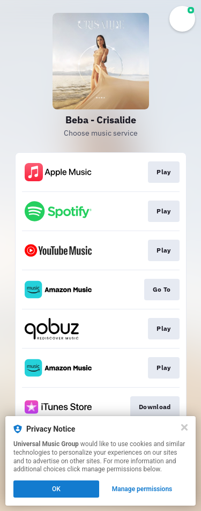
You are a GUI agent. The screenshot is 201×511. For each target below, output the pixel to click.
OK (56, 489)
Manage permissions (142, 489)
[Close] (184, 427)
